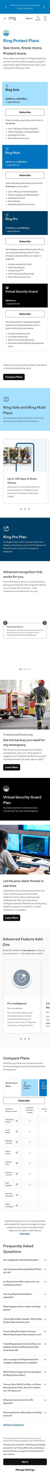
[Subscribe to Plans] (25, 112)
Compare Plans (14, 377)
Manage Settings (25, 1469)
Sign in (29, 18)
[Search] (38, 18)
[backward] (5, 623)
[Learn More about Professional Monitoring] (11, 767)
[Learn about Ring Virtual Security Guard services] (11, 917)
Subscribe (25, 112)
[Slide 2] (22, 669)
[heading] (25, 1260)
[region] (25, 471)
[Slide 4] (27, 669)
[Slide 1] (20, 669)
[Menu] (4, 18)
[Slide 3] (25, 669)
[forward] (45, 623)
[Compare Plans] (14, 377)
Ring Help (25, 1233)
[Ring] (12, 18)
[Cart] (45, 18)
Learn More (11, 767)
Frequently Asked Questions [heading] (18, 1249)
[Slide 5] (29, 669)
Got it (25, 1461)
